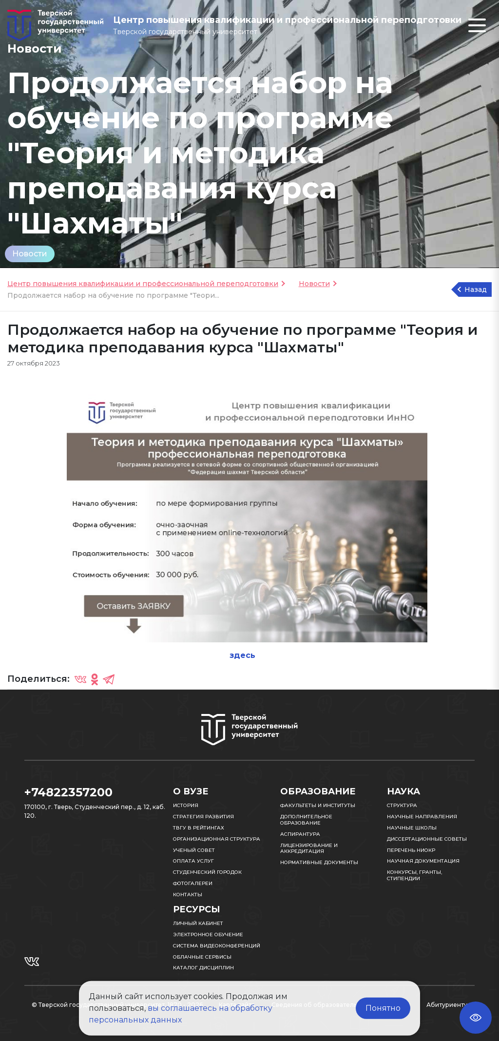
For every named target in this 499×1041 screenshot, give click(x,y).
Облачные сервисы (202, 957)
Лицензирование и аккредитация (309, 848)
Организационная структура (216, 839)
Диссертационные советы (427, 839)
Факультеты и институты (317, 805)
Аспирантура (300, 834)
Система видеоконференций (216, 946)
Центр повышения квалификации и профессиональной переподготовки (142, 283)
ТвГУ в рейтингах (198, 828)
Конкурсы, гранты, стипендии (414, 875)
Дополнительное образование (306, 819)
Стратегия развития (203, 816)
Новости (29, 253)
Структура (402, 805)
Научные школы (412, 828)
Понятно (383, 1008)
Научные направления (422, 816)
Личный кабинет (198, 923)
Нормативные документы (319, 862)
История (185, 805)
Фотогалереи (192, 883)
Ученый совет (194, 850)
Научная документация (423, 861)
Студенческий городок (207, 872)
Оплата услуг (193, 861)
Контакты (187, 894)
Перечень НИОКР (411, 850)
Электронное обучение (208, 934)
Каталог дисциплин (203, 967)
